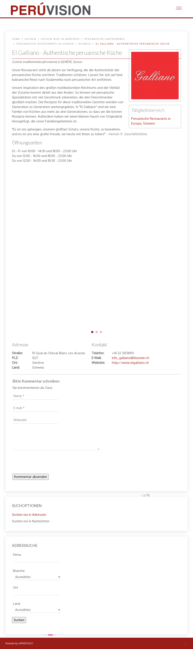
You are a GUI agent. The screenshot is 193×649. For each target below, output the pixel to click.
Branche (19, 570)
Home (16, 39)
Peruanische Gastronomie (104, 39)
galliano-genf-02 (97, 332)
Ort (15, 586)
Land (16, 603)
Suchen (19, 620)
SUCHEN (30, 39)
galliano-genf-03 (101, 332)
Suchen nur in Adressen (60, 39)
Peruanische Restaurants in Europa (45, 43)
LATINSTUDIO (25, 643)
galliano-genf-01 (92, 332)
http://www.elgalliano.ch (130, 363)
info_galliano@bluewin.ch (130, 358)
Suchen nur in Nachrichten (30, 521)
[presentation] (45, 463)
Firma (17, 554)
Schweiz (84, 43)
